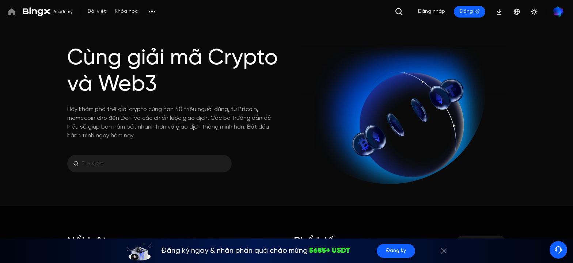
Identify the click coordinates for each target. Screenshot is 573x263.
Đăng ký (396, 251)
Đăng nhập (431, 11)
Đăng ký (469, 11)
